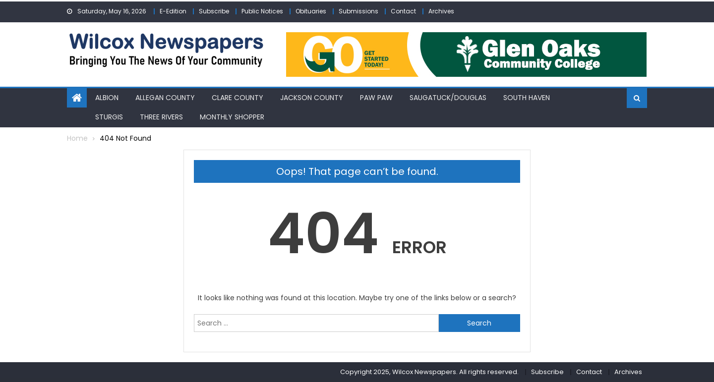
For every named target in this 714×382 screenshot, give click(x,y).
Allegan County (165, 98)
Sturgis (109, 117)
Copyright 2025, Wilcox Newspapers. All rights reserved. (429, 372)
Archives (441, 11)
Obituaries (311, 11)
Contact (403, 11)
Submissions (358, 11)
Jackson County (311, 98)
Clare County (237, 98)
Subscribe (214, 11)
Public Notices (262, 11)
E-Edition (173, 11)
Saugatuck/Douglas (448, 98)
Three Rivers (161, 117)
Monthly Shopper (232, 117)
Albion (107, 98)
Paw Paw (376, 98)
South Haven (526, 98)
